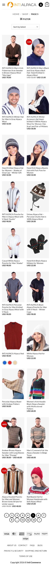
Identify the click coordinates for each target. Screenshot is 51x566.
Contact (22, 545)
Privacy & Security (13, 551)
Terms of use (26, 556)
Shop (25, 14)
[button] (3, 4)
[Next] (39, 520)
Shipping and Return (36, 551)
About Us (11, 545)
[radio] (5, 363)
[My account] (41, 5)
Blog (40, 545)
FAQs (32, 545)
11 (22, 520)
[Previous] (6, 515)
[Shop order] (25, 27)
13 (34, 520)
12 (28, 520)
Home (16, 14)
